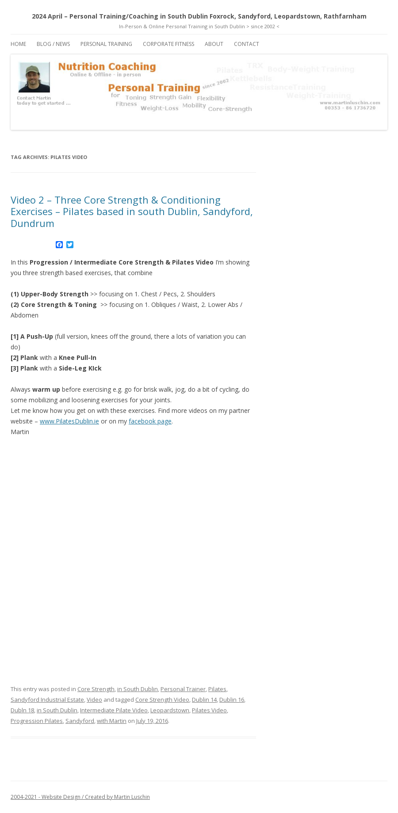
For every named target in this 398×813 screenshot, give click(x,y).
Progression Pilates (37, 721)
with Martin (111, 721)
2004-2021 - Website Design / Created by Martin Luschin (80, 797)
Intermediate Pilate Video (114, 710)
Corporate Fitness (168, 44)
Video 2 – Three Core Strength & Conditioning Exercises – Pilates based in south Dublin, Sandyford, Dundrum (132, 211)
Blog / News (53, 44)
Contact (246, 44)
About (214, 44)
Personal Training (106, 44)
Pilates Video (209, 710)
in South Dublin (137, 689)
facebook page (150, 421)
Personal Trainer (183, 689)
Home (18, 44)
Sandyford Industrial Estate (47, 699)
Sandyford (79, 721)
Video (94, 699)
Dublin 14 (204, 699)
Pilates (217, 689)
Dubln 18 (22, 710)
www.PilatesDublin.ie (69, 421)
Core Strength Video (162, 699)
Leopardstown (169, 710)
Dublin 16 (231, 699)
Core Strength (96, 689)
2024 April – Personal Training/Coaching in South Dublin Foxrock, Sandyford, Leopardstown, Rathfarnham (199, 16)
